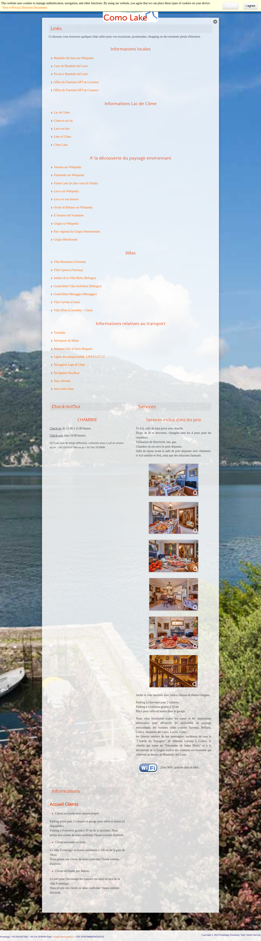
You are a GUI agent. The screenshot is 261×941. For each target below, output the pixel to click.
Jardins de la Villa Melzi (68, 278)
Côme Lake (61, 144)
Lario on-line (61, 128)
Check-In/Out (66, 406)
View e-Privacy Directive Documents (24, 7)
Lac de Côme (62, 112)
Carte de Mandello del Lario (71, 66)
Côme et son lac (63, 120)
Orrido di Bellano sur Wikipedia (73, 207)
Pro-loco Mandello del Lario (71, 74)
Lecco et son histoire (66, 199)
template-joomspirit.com (260, 917)
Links (56, 28)
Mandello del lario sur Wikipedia (74, 58)
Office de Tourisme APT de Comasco (76, 90)
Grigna (58, 223)
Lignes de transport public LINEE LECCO (79, 356)
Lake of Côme (62, 136)
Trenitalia (59, 332)
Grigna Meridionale (66, 239)
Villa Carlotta (62, 302)
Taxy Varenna (62, 381)
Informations (66, 791)
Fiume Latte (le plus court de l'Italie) (76, 183)
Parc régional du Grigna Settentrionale (77, 231)
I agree (250, 6)
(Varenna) (76, 270)
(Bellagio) (89, 278)
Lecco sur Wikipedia (66, 191)
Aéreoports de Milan (66, 340)
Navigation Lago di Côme (69, 364)
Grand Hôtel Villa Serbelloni (71, 286)
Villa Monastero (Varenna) (70, 262)
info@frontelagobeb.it (63, 936)
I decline (230, 6)
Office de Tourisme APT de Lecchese (76, 82)
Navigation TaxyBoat (66, 373)
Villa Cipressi (62, 270)
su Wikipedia (71, 223)
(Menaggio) (89, 294)
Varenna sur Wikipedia (67, 167)
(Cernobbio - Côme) (80, 310)
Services (147, 406)
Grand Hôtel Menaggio (68, 294)
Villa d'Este (60, 310)
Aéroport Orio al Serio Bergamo (73, 348)
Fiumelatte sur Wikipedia (69, 175)
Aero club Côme (64, 389)
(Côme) (75, 302)
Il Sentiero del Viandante (69, 215)
